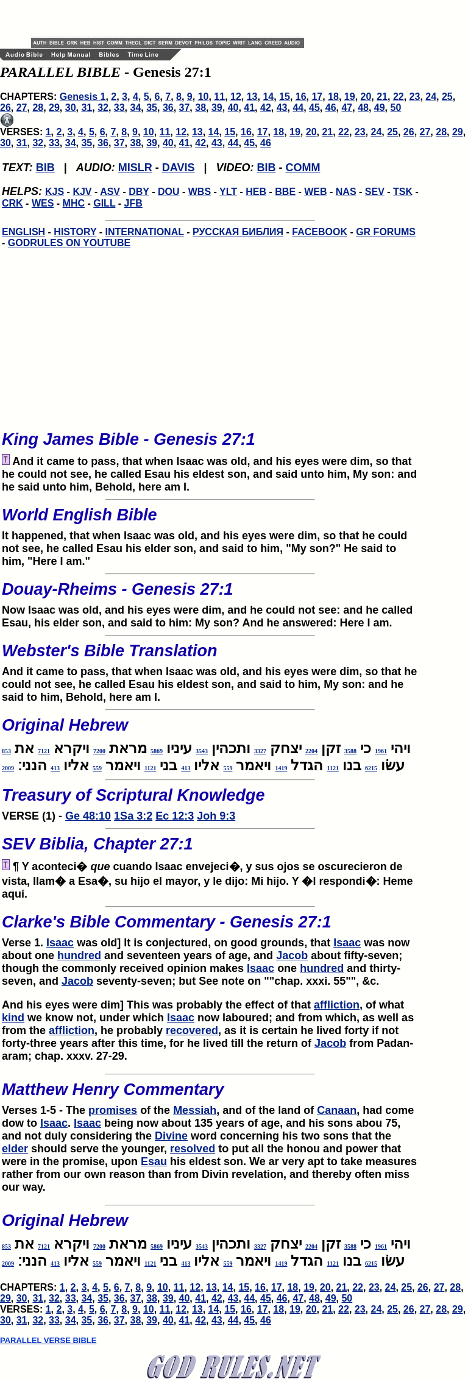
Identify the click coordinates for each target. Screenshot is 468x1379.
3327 (260, 751)
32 (103, 107)
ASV (110, 191)
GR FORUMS (386, 232)
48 (363, 107)
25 (447, 96)
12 (235, 96)
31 (86, 107)
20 (366, 96)
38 (200, 107)
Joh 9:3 (216, 816)
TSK (403, 191)
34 (135, 107)
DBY (139, 191)
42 (265, 107)
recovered (192, 1030)
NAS (346, 191)
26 (5, 107)
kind (13, 1018)
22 (398, 96)
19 (349, 96)
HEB (256, 191)
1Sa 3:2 (133, 816)
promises (112, 1110)
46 (330, 107)
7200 (99, 751)
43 (282, 107)
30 (70, 107)
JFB (133, 203)
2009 (8, 768)
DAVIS (178, 167)
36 (168, 107)
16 (301, 96)
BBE (285, 191)
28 (37, 107)
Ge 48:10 (88, 816)
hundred (79, 955)
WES (43, 203)
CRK (12, 203)
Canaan (336, 1110)
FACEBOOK (319, 232)
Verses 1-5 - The (45, 1110)
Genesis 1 (83, 96)
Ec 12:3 (174, 816)
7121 (44, 751)
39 (216, 107)
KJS (54, 191)
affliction (337, 1005)
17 (316, 96)
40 (233, 107)
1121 (332, 768)
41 (249, 107)
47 (346, 107)
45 (314, 107)
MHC (74, 203)
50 (396, 107)
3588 (350, 751)
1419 (281, 768)
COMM (303, 167)
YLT (228, 191)
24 (430, 96)
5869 (157, 751)
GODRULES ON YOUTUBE (69, 243)
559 (227, 768)
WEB (315, 191)
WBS (199, 191)
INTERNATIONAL (144, 232)
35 (151, 107)
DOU (169, 191)
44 (297, 107)
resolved (192, 1149)
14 (268, 96)
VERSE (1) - (210, 800)
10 (203, 96)
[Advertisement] (173, 18)
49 (379, 107)
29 (54, 107)
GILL (104, 203)
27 (21, 107)
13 (252, 96)
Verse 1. (210, 927)
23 (415, 96)
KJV (82, 191)
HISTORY (75, 232)
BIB (45, 167)
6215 (371, 768)
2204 (311, 751)
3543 (202, 751)
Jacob (292, 955)
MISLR (135, 167)
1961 (381, 751)
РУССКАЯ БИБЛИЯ (238, 232)
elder (15, 1149)
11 (219, 96)
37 (184, 107)
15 (284, 96)
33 (119, 107)
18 (333, 96)
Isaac (60, 943)
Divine (171, 1136)
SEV (375, 191)
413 (185, 768)
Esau (154, 1161)
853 (6, 751)
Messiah (194, 1110)
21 (382, 96)
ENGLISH (23, 232)
